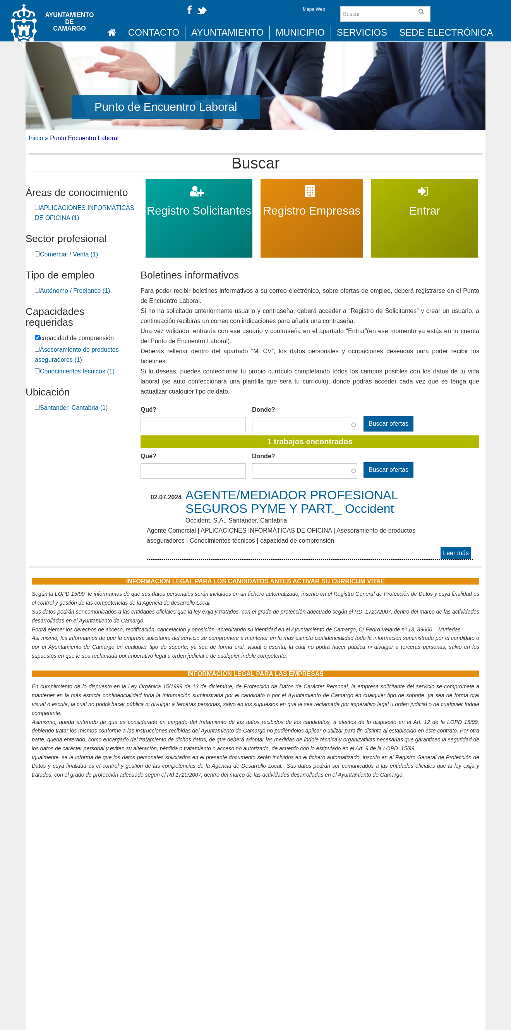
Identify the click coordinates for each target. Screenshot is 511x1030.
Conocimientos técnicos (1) (77, 371)
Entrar (424, 184)
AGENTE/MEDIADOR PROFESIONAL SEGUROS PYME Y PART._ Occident (291, 502)
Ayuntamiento (227, 32)
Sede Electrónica (446, 32)
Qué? (148, 409)
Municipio (300, 32)
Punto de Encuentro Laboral (165, 106)
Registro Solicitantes (199, 184)
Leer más (457, 553)
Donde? (263, 409)
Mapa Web (314, 9)
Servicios (362, 32)
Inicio (36, 138)
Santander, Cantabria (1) (74, 407)
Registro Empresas (311, 184)
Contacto (153, 32)
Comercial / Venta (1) (69, 254)
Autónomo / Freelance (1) (75, 290)
